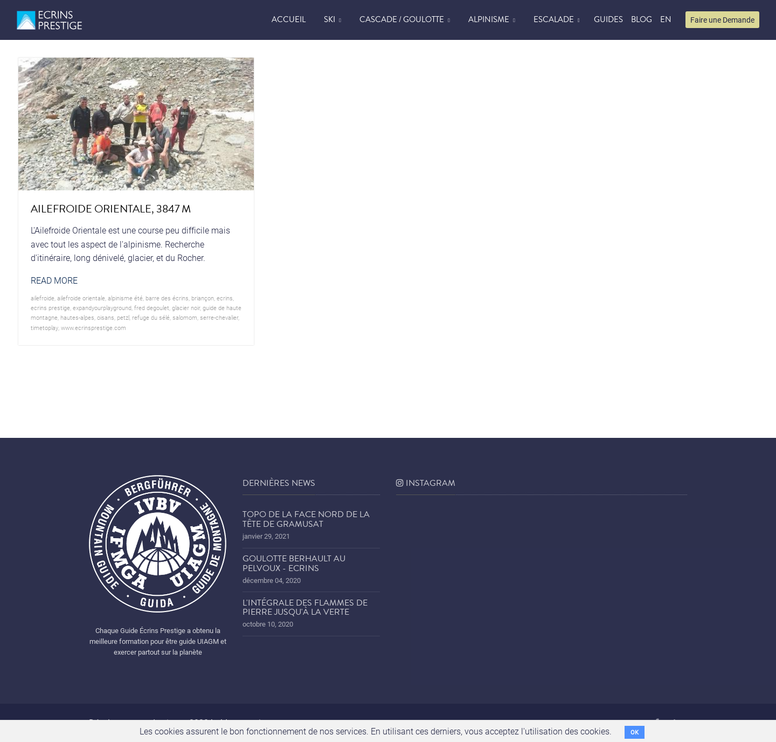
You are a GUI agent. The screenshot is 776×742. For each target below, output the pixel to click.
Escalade (554, 19)
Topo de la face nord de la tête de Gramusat (306, 519)
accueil (289, 19)
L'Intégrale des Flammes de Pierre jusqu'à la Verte (305, 607)
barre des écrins (167, 298)
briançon (202, 298)
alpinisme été (125, 298)
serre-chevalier (219, 317)
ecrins (225, 298)
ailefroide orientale (81, 298)
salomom (184, 317)
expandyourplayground (102, 308)
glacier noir (186, 308)
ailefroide (42, 298)
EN (665, 19)
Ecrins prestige (50, 308)
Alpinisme (488, 19)
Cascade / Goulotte (401, 19)
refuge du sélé (151, 317)
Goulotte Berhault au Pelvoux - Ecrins (293, 563)
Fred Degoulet (151, 308)
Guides (608, 19)
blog (641, 19)
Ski (329, 19)
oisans (105, 317)
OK (634, 732)
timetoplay (44, 328)
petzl (123, 317)
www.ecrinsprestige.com (93, 328)
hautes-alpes (77, 317)
